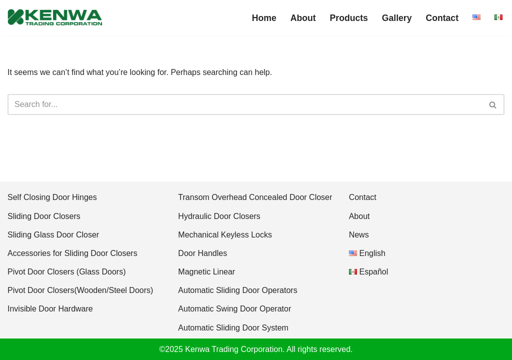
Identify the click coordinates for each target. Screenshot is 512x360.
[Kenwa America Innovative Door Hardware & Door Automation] (55, 17)
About (303, 18)
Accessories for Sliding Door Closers (73, 253)
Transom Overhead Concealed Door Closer (255, 197)
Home (264, 18)
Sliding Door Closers (44, 216)
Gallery (397, 18)
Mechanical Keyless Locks (225, 234)
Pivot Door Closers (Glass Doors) (67, 272)
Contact (442, 18)
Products (349, 18)
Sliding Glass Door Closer (53, 234)
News (359, 234)
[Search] (245, 104)
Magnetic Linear (206, 272)
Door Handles (202, 253)
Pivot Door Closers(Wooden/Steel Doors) (80, 290)
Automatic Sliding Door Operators (237, 290)
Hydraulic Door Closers (219, 216)
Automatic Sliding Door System (233, 328)
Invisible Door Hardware (50, 308)
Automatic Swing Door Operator (234, 308)
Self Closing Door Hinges (52, 197)
